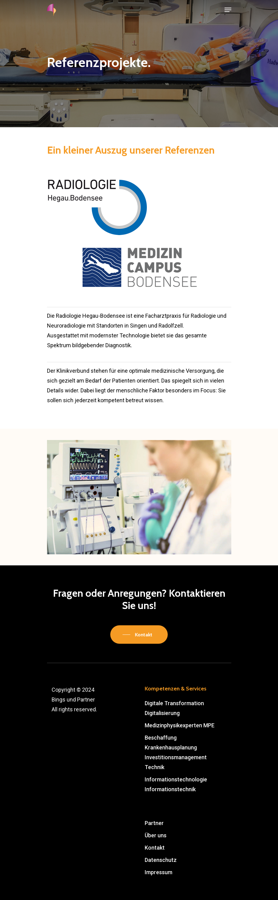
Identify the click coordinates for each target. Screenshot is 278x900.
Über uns (155, 835)
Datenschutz (161, 860)
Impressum (158, 872)
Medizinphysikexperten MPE (179, 725)
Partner (154, 823)
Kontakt (155, 847)
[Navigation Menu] (228, 10)
